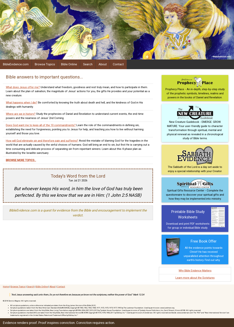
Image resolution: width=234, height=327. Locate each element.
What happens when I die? (21, 102)
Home (6, 286)
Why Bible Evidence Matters (195, 270)
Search (88, 64)
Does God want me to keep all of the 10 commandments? (41, 125)
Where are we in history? (20, 114)
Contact (118, 64)
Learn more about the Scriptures (195, 277)
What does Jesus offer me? (23, 87)
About (103, 64)
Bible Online (69, 64)
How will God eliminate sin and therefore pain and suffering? (42, 140)
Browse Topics (45, 64)
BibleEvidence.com (16, 64)
